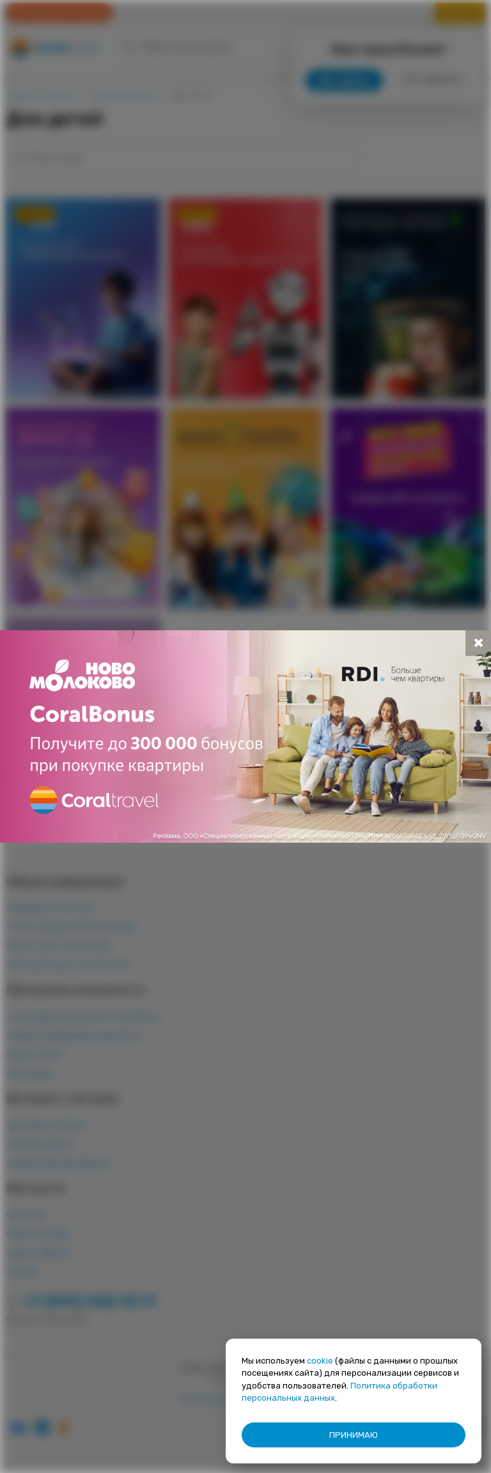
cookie (320, 1361)
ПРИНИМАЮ (353, 1435)
